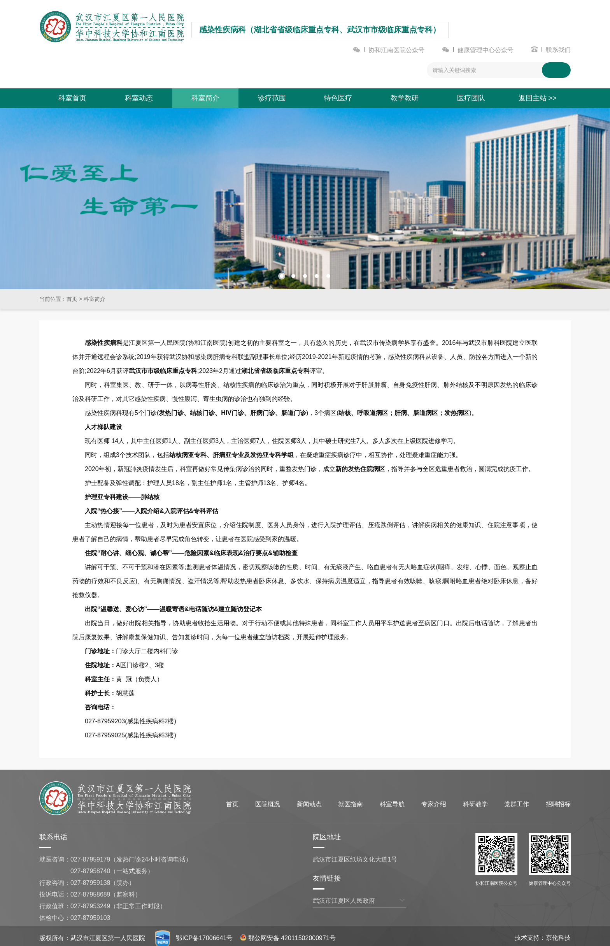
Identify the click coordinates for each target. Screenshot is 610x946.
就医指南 (350, 800)
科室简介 (205, 100)
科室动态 (139, 100)
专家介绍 (433, 800)
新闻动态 (309, 800)
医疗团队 (471, 100)
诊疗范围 (272, 100)
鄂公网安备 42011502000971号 (288, 934)
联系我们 (558, 51)
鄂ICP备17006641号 (204, 934)
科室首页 (72, 100)
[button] (282, 272)
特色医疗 (338, 100)
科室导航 (392, 800)
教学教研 (405, 100)
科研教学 (475, 800)
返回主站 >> (538, 100)
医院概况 (267, 800)
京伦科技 (558, 933)
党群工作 (516, 800)
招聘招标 (558, 800)
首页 (72, 295)
